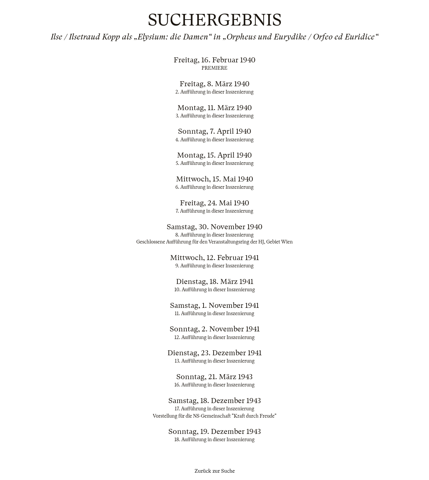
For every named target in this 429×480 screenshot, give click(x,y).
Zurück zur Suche (215, 471)
